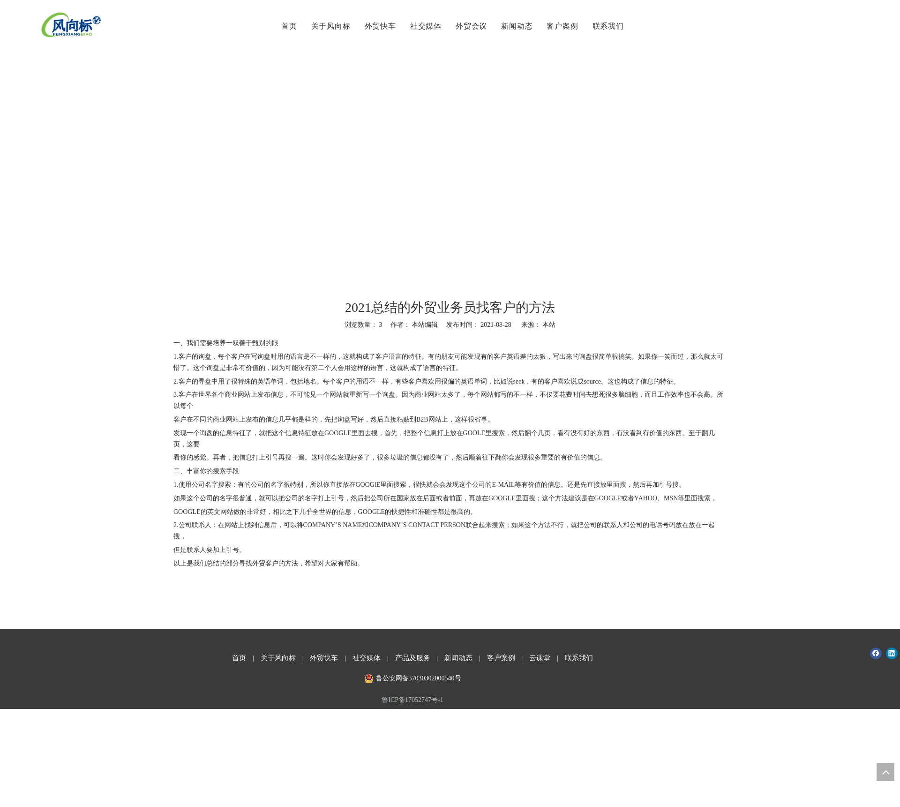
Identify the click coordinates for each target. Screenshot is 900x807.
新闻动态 (515, 26)
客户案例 (561, 26)
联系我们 (606, 26)
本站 (548, 324)
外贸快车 (378, 26)
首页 (288, 26)
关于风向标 (329, 26)
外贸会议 (470, 26)
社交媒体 (424, 26)
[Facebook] (876, 653)
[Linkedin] (892, 653)
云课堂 (539, 658)
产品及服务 (412, 658)
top (885, 772)
